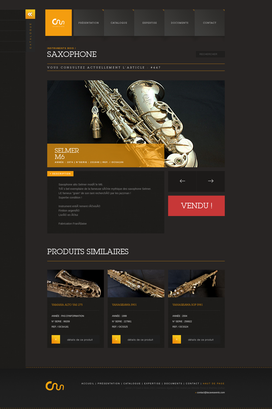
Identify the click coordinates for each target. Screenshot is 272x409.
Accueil (88, 383)
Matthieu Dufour (217, 388)
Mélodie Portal (198, 388)
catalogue (132, 383)
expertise (152, 383)
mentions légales (165, 388)
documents (173, 383)
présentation (109, 383)
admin (128, 388)
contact (192, 383)
